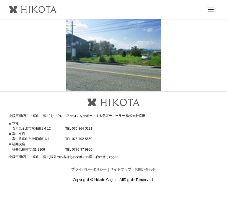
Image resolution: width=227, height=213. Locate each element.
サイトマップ (120, 169)
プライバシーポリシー (89, 169)
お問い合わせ (145, 169)
